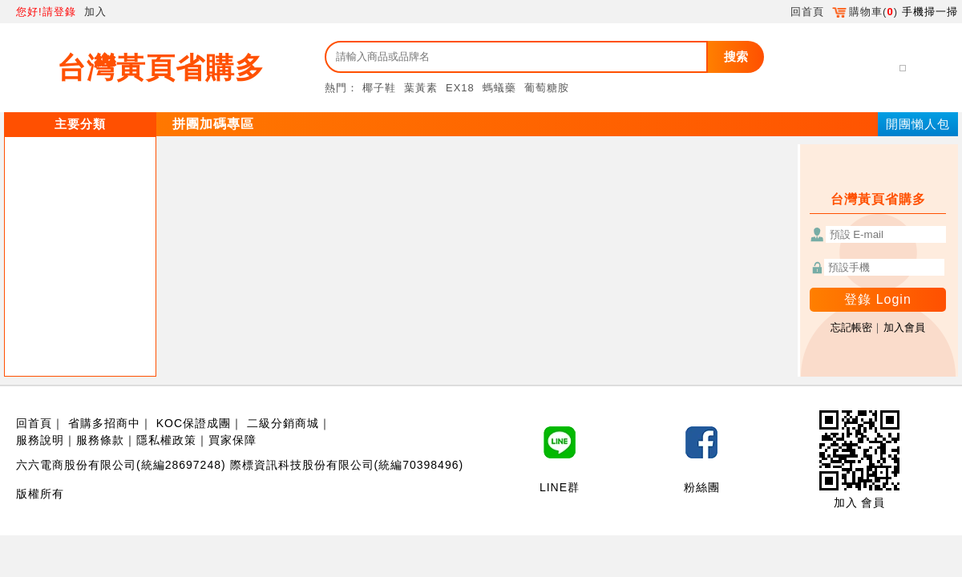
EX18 (460, 88)
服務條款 (100, 440)
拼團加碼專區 (213, 124)
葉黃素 (421, 88)
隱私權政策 (166, 440)
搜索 (736, 56)
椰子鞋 (379, 88)
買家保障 (232, 440)
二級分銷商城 (283, 423)
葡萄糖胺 (546, 88)
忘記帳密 (851, 327)
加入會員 (904, 327)
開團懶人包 (918, 124)
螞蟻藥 (499, 88)
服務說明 (40, 440)
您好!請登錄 (46, 12)
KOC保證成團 (193, 423)
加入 (95, 12)
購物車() (865, 12)
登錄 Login (877, 299)
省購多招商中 (104, 423)
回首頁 (807, 12)
